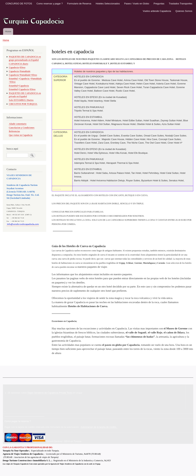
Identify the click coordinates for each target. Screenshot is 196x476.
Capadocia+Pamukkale (19, 71)
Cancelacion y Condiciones (21, 127)
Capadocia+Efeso (17, 67)
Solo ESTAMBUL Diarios (21, 100)
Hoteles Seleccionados (108, 3)
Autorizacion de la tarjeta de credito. (99, 427)
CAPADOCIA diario (18, 64)
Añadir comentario (17, 124)
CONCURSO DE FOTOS (18, 3)
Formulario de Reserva (79, 3)
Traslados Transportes (180, 3)
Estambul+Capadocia (19, 85)
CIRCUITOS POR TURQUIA (23, 104)
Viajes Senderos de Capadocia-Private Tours (49, 393)
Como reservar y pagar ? (49, 3)
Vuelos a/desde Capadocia (157, 11)
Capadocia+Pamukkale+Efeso (23, 75)
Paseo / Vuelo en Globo (136, 3)
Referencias (14, 131)
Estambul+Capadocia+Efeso (22, 89)
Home (8, 31)
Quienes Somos (183, 11)
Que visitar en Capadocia (20, 135)
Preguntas (159, 3)
